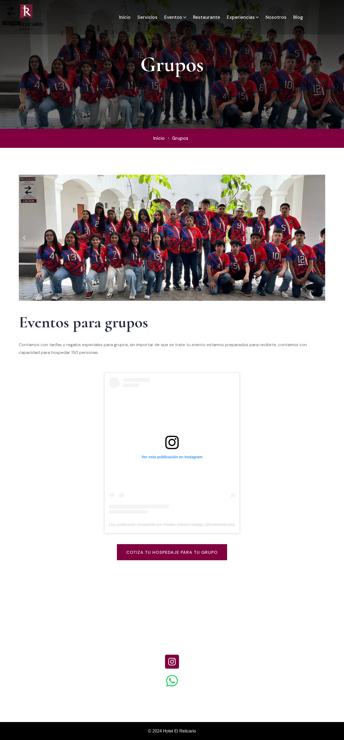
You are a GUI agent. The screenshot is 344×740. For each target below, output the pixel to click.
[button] (24, 237)
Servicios (147, 17)
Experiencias (241, 17)
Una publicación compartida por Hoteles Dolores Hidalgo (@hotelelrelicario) (172, 524)
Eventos (173, 17)
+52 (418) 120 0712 (172, 641)
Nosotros (276, 17)
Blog (298, 17)
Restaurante (206, 17)
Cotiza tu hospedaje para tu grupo (172, 552)
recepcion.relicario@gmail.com (292, 641)
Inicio (125, 17)
